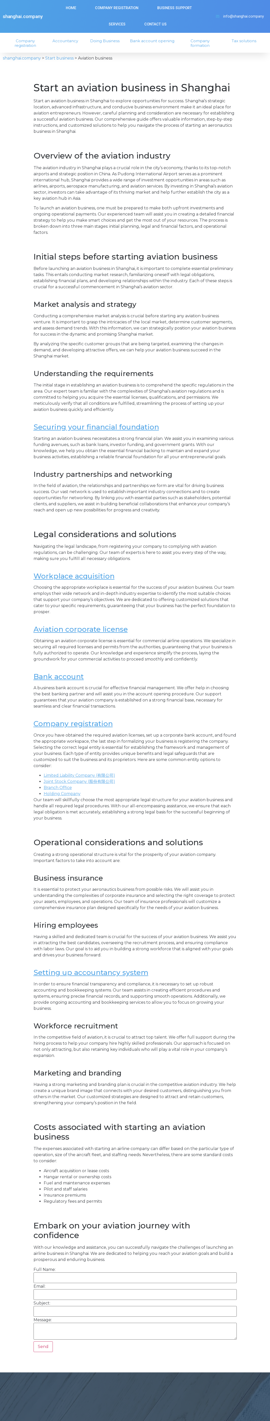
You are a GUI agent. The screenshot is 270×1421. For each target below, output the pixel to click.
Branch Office (58, 787)
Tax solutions (247, 40)
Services (117, 24)
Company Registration (116, 8)
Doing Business (107, 40)
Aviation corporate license (81, 629)
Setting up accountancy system (91, 972)
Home (71, 8)
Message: (43, 1320)
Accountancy (68, 40)
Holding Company (62, 793)
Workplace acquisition (74, 576)
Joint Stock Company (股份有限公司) (79, 781)
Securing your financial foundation (96, 427)
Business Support (174, 8)
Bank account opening (155, 40)
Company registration (28, 43)
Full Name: (45, 1270)
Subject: (42, 1303)
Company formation (202, 43)
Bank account (59, 676)
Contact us (155, 24)
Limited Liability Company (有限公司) (79, 775)
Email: (39, 1286)
